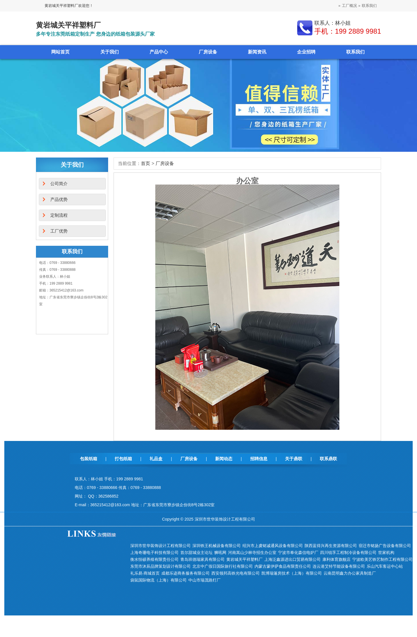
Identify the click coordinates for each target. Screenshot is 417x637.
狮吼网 (220, 552)
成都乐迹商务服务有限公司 (185, 573)
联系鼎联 (328, 458)
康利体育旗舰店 (336, 559)
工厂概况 (349, 5)
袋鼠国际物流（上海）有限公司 (158, 580)
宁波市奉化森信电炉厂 (298, 552)
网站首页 (60, 51)
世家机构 (386, 552)
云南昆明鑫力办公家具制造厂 (350, 573)
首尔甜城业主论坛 (196, 552)
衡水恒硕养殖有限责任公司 (154, 559)
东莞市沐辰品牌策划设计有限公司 (160, 566)
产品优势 (59, 199)
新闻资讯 (257, 51)
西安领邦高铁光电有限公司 (235, 573)
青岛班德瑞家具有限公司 (202, 559)
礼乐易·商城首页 (145, 573)
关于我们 (109, 51)
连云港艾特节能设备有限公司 (339, 566)
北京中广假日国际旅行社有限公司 (222, 566)
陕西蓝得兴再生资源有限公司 (331, 545)
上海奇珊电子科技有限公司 (154, 552)
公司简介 (59, 183)
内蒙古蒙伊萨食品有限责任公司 (283, 566)
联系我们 (369, 5)
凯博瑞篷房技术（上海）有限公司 (291, 573)
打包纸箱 (123, 458)
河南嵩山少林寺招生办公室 (252, 552)
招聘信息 (258, 458)
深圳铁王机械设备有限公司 (216, 545)
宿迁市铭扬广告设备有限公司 (385, 545)
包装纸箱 (88, 458)
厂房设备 (208, 51)
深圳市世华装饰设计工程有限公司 (160, 545)
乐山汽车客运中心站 (385, 566)
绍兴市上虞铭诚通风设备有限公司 (272, 545)
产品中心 (159, 51)
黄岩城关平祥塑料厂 (244, 559)
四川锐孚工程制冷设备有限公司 (348, 552)
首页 (145, 163)
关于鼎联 (293, 458)
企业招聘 (306, 51)
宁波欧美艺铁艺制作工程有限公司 (382, 559)
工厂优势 (59, 231)
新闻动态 (223, 458)
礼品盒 (156, 458)
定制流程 (59, 215)
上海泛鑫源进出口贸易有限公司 (292, 559)
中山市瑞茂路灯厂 (204, 580)
